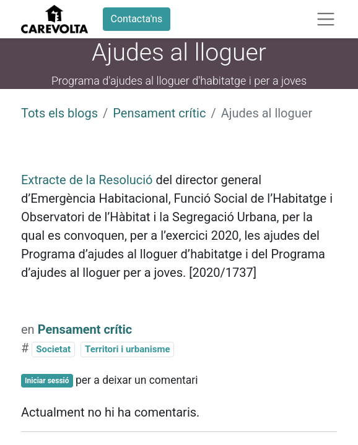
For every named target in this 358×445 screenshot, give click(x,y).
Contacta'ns (137, 19)
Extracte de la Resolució (87, 179)
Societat (53, 349)
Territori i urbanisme (127, 349)
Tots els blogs (59, 113)
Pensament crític (159, 113)
